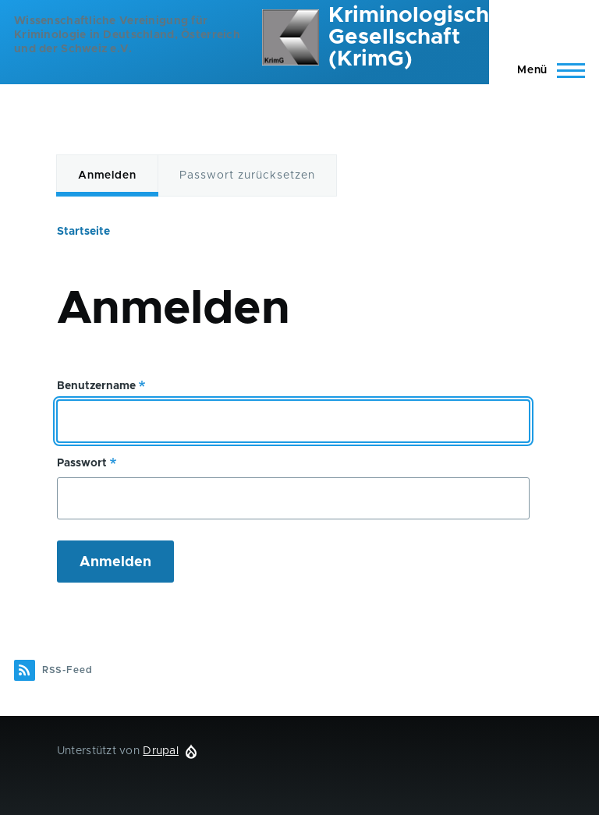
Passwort (82, 463)
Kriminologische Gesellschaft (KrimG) (415, 37)
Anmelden (107, 175)
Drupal (161, 751)
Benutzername (96, 386)
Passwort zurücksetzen (247, 175)
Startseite (83, 231)
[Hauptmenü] (546, 70)
